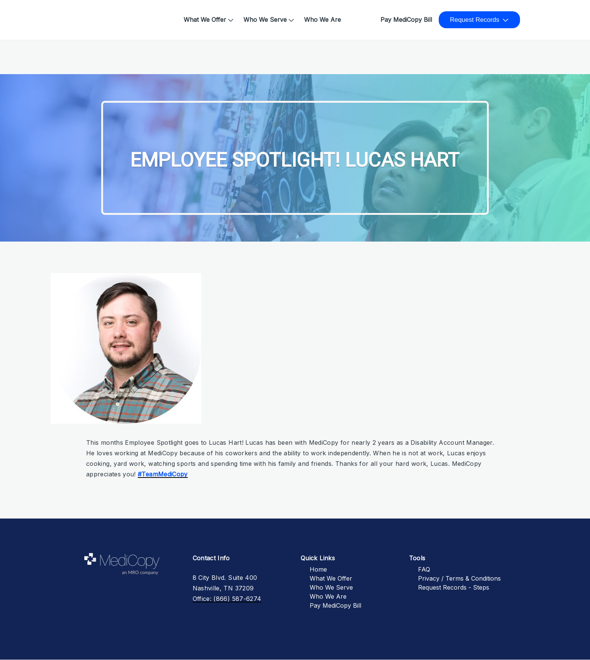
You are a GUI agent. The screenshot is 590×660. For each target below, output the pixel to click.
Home (84, 16)
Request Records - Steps (453, 587)
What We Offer (205, 19)
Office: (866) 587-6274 (227, 598)
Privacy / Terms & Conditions (459, 578)
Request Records (474, 19)
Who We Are (322, 19)
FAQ (424, 569)
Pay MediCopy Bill (406, 19)
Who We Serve (265, 19)
